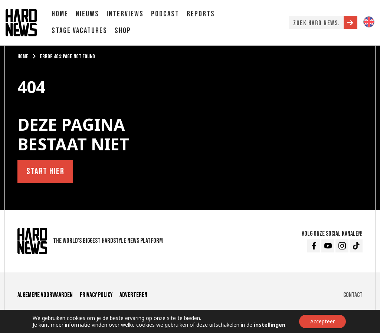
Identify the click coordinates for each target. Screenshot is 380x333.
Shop (123, 30)
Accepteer (322, 321)
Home (60, 14)
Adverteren (133, 295)
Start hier (45, 171)
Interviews (125, 14)
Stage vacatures (79, 30)
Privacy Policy (96, 295)
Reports (201, 14)
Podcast (165, 14)
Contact (353, 295)
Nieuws (87, 14)
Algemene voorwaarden (45, 295)
